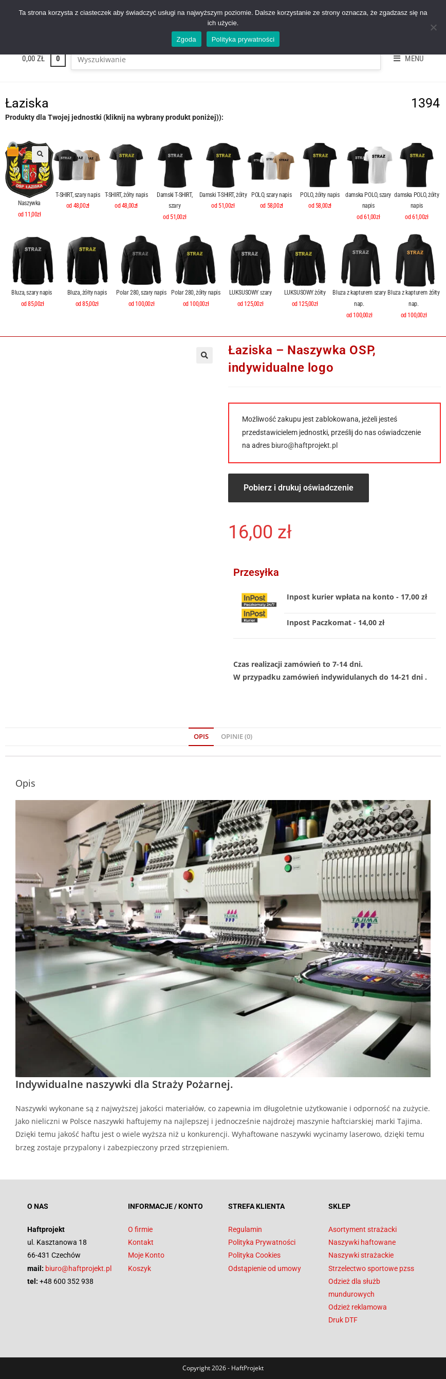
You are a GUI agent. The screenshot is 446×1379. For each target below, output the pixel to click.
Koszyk (139, 1268)
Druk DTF (343, 1320)
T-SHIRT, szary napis (77, 194)
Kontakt (141, 1242)
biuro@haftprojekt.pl (304, 445)
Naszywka (29, 203)
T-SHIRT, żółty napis (126, 194)
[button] (40, 154)
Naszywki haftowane (362, 1242)
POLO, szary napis (271, 194)
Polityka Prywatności (261, 1242)
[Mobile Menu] (405, 59)
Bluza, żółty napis (87, 292)
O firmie (140, 1229)
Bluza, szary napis (32, 292)
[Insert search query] (226, 59)
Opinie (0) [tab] (236, 736)
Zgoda (186, 39)
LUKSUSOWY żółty (305, 292)
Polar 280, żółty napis (195, 292)
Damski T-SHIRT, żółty (223, 194)
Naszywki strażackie (361, 1255)
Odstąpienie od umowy (264, 1268)
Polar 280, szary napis (141, 292)
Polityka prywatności (243, 39)
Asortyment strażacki (362, 1229)
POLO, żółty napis (319, 194)
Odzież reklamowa (357, 1307)
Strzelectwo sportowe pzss (371, 1268)
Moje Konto (146, 1255)
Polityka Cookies (254, 1255)
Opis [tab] (201, 736)
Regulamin (245, 1229)
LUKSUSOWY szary (250, 292)
